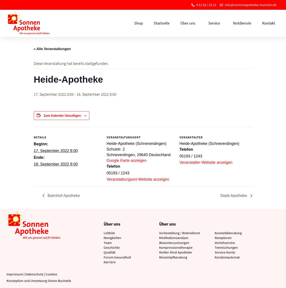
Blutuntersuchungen (174, 243)
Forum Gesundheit (117, 257)
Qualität (109, 252)
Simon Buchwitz (59, 280)
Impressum (15, 274)
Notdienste (242, 23)
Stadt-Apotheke (234, 195)
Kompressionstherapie (176, 247)
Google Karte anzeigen (127, 160)
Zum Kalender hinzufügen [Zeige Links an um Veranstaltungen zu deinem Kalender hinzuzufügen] (62, 115)
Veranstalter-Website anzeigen (206, 162)
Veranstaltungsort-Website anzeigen (138, 179)
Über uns (189, 23)
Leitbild (109, 233)
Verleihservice (225, 243)
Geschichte (112, 247)
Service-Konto (225, 252)
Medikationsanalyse (173, 238)
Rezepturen (223, 238)
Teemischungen (226, 247)
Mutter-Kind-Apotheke (175, 252)
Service (215, 23)
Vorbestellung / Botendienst (179, 233)
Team (108, 243)
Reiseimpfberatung (173, 257)
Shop (138, 23)
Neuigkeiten (112, 238)
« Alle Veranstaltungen (52, 49)
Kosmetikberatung (228, 233)
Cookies (51, 274)
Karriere (110, 262)
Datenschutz (34, 274)
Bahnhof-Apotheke (63, 195)
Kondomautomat (227, 257)
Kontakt (268, 23)
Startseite (162, 23)
